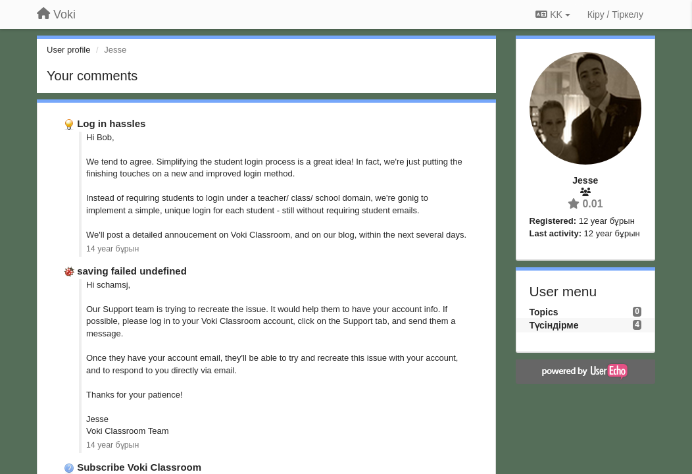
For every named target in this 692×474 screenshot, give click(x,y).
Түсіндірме (554, 325)
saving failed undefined (132, 270)
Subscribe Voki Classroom (139, 467)
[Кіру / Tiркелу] (615, 14)
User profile (68, 50)
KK (552, 14)
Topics (544, 312)
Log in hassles (111, 123)
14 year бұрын (112, 248)
